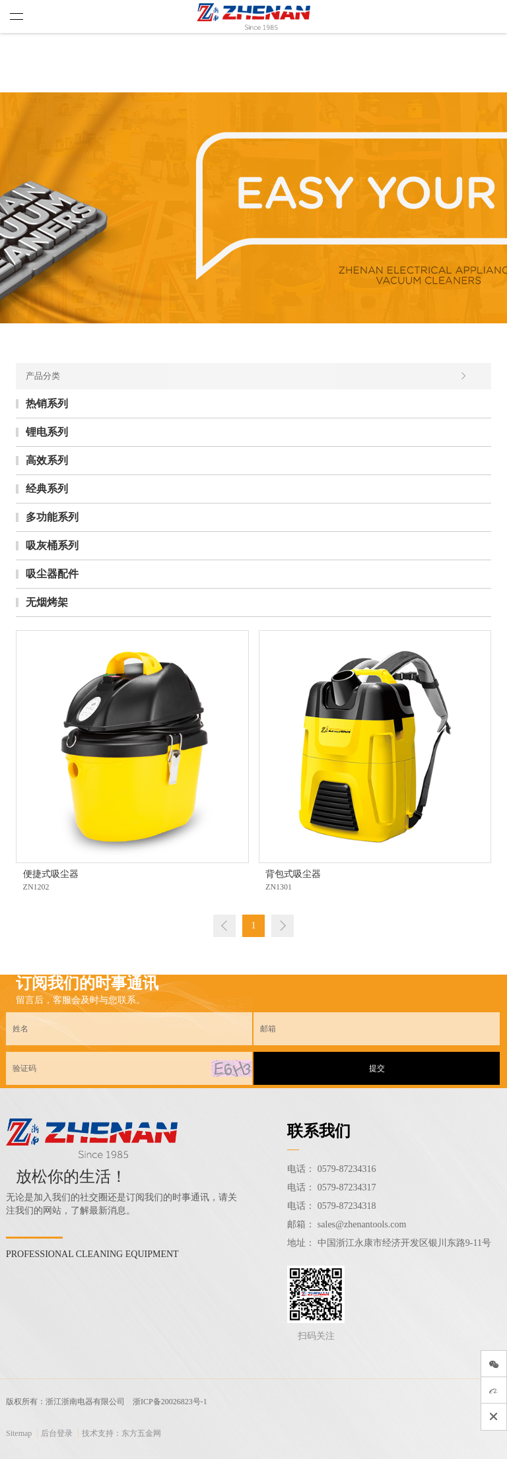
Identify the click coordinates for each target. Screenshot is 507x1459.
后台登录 (57, 1433)
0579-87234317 (347, 1187)
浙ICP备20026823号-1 (170, 1401)
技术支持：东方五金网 (121, 1433)
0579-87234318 (347, 1206)
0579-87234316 (347, 1169)
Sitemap (19, 1433)
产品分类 (246, 376)
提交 (377, 1068)
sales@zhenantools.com (362, 1224)
